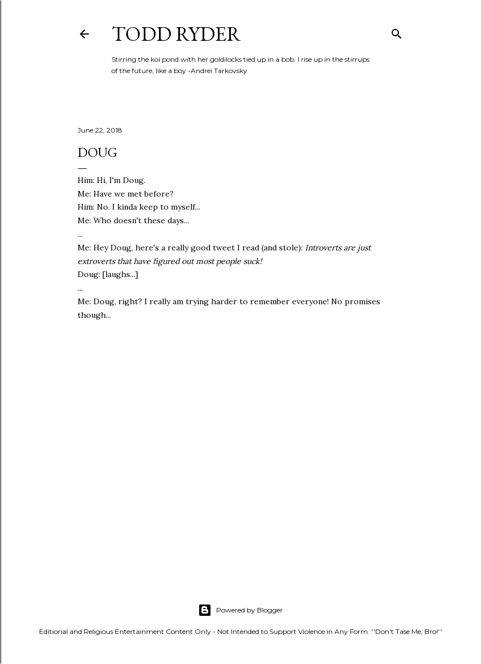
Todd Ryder (176, 33)
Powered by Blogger (240, 610)
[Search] (396, 31)
